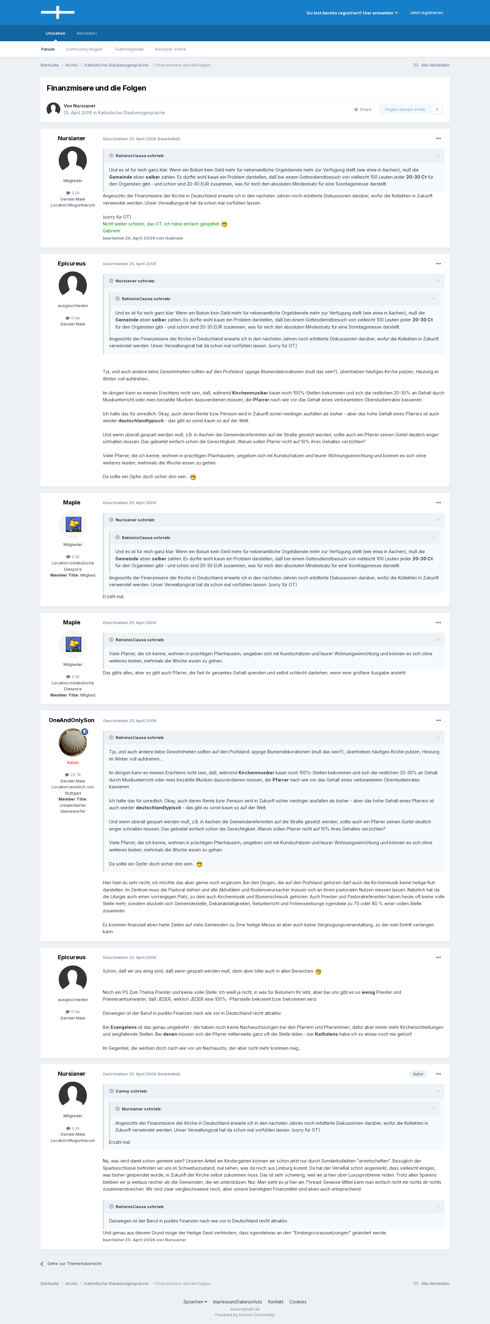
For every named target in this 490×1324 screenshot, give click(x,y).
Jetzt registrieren (426, 12)
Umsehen (55, 36)
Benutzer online (170, 49)
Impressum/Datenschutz (237, 1301)
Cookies (298, 1301)
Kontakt (275, 1301)
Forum (48, 49)
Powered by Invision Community (245, 1314)
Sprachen (195, 1301)
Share (363, 109)
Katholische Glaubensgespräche (131, 112)
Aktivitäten (87, 33)
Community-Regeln (84, 49)
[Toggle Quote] (112, 155)
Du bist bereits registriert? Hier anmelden (352, 12)
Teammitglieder (129, 49)
